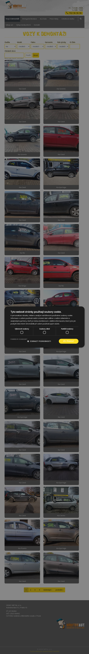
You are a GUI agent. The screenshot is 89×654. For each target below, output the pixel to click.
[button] (39, 341)
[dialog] (44, 327)
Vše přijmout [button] (68, 341)
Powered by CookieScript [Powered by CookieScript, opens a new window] (19, 339)
